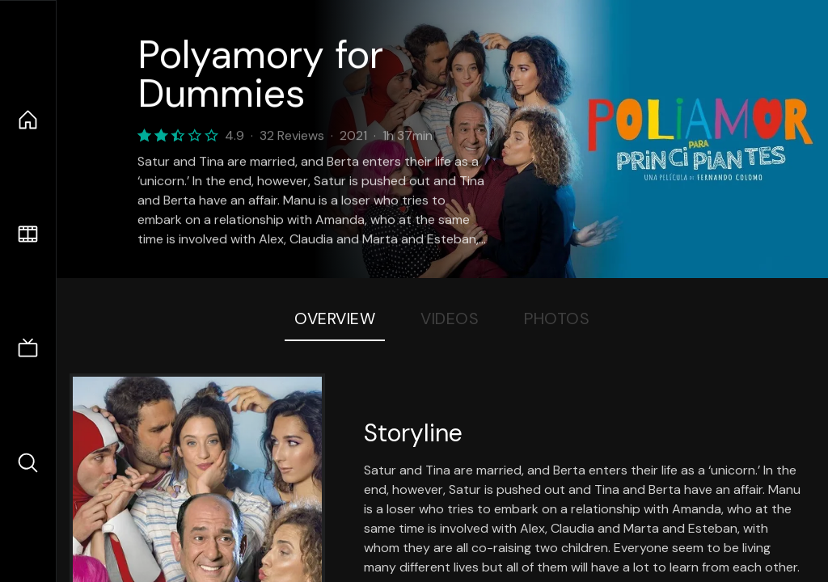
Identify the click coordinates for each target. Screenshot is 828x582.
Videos (449, 318)
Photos (556, 318)
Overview (334, 318)
